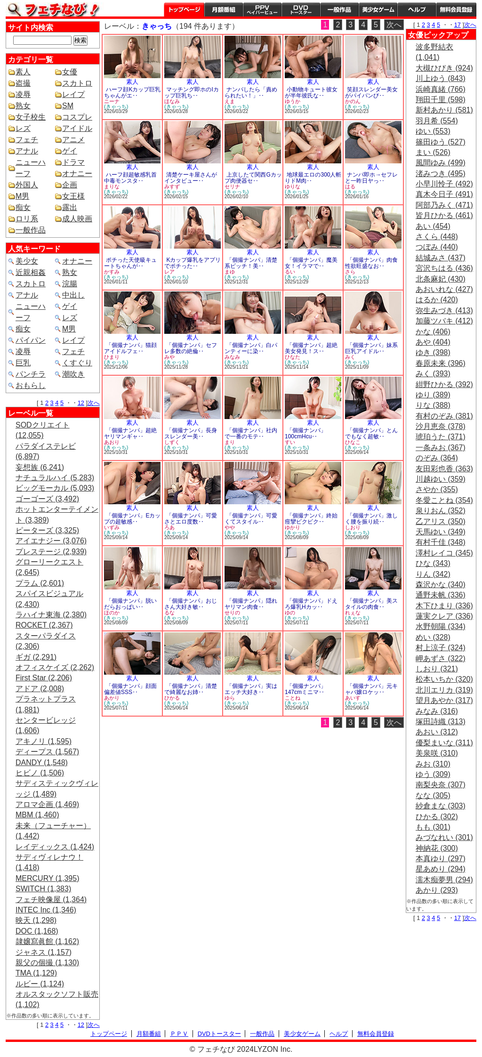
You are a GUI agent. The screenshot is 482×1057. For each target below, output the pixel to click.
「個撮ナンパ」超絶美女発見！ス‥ (311, 348)
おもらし (31, 385)
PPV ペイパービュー (262, 9)
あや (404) (433, 342)
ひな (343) (433, 563)
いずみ (112, 527)
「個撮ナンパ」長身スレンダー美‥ (190, 433)
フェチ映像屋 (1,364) (51, 900)
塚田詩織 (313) (441, 722)
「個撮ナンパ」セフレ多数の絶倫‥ (190, 348)
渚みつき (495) (441, 173)
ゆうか (292, 101)
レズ (23, 128)
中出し (73, 295)
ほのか (112, 612)
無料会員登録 (375, 1033)
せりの (232, 612)
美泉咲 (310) (437, 753)
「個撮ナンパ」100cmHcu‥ (305, 433)
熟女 (23, 106)
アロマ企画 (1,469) (47, 804)
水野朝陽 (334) (441, 626)
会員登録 (456, 9)
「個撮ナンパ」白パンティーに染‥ (251, 348)
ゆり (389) (433, 395)
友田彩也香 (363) (444, 469)
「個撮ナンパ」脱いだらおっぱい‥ (130, 603)
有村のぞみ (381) (444, 416)
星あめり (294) (441, 869)
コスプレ (77, 117)
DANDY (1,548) (42, 762)
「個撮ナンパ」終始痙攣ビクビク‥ (311, 518)
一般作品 (339, 9)
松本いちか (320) (444, 679)
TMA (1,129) (36, 973)
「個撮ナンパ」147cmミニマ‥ (305, 689)
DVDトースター (300, 9)
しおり (353, 527)
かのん (353, 101)
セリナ (232, 186)
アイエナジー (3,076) (51, 541)
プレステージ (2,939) (51, 552)
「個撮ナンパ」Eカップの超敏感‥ (132, 518)
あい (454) (433, 226)
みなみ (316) (437, 711)
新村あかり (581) (444, 110)
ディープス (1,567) (47, 752)
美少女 (27, 261)
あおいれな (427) (444, 289)
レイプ (73, 94)
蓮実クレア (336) (444, 616)
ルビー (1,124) (40, 984)
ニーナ (112, 101)
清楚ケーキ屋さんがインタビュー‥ (190, 177)
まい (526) (433, 152)
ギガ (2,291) (36, 657)
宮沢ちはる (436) (444, 268)
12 (81, 402)
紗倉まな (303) (441, 806)
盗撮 (23, 83)
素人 (23, 72)
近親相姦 (31, 272)
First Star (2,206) (44, 678)
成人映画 (77, 219)
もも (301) (433, 827)
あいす (353, 698)
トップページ (184, 9)
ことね (292, 698)
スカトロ (77, 83)
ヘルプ (416, 9)
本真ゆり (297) (441, 859)
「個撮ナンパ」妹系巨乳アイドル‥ (371, 348)
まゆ (230, 271)
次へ (94, 402)
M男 (22, 196)
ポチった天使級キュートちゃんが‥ (130, 263)
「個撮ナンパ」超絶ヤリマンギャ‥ (130, 433)
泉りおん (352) (441, 511)
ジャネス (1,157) (44, 952)
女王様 (73, 196)
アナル (27, 151)
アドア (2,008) (40, 689)
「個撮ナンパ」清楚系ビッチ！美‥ (251, 263)
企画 (69, 185)
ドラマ (73, 162)
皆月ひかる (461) (444, 215)
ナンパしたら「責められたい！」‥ (251, 92)
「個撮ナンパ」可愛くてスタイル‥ (251, 518)
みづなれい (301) (444, 837)
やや (230, 527)
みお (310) (433, 764)
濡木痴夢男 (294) (444, 880)
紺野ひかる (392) (444, 384)
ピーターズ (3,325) (47, 530)
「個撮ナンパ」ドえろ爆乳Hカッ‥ (311, 603)
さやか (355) (437, 489)
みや (169, 357)
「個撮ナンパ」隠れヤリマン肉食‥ (251, 603)
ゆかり (292, 527)
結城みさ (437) (441, 258)
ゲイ (69, 151)
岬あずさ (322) (441, 658)
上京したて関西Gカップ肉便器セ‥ (253, 177)
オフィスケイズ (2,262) (55, 667)
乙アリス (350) (441, 521)
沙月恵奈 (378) (441, 426)
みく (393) (433, 374)
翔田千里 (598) (441, 100)
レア (169, 271)
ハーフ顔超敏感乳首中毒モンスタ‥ (130, 177)
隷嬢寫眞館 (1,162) (47, 941)
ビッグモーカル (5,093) (55, 488)
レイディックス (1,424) (55, 847)
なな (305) (433, 795)
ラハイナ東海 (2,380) (51, 615)
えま (230, 101)
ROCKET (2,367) (44, 625)
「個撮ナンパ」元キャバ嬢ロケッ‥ (371, 689)
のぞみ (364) (437, 458)
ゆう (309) (433, 774)
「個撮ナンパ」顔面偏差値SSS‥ (130, 689)
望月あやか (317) (444, 700)
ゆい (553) (433, 131)
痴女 (23, 207)
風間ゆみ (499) (441, 163)
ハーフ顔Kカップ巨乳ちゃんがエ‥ (132, 92)
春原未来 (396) (441, 363)
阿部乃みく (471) (444, 205)
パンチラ (31, 374)
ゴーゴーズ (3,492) (47, 499)
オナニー (77, 173)
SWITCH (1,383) (43, 889)
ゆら (230, 698)
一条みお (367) (441, 448)
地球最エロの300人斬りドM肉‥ (313, 177)
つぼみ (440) (437, 247)
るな (169, 612)
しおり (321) (437, 669)
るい (290, 271)
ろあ (169, 527)
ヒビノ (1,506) (40, 773)
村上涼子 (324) (441, 648)
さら (350, 271)
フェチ (27, 140)
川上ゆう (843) (441, 78)
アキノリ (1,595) (44, 741)
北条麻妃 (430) (441, 279)
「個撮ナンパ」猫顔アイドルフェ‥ (130, 348)
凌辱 (23, 94)
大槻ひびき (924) (444, 68)
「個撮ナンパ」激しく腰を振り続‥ (371, 518)
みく (350, 357)
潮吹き (73, 374)
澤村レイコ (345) (444, 553)
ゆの (290, 612)
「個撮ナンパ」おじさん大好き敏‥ (190, 603)
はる (350, 186)
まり (230, 442)
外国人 (27, 185)
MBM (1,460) (37, 815)
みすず (172, 186)
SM (67, 106)
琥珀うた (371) (441, 437)
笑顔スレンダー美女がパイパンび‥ (371, 92)
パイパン (31, 340)
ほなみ (172, 101)
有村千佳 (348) (441, 542)
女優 (69, 72)
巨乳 (23, 363)
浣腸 (69, 284)
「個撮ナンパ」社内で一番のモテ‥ (251, 433)
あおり (112, 442)
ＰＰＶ (179, 1033)
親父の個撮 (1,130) (47, 963)
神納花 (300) (437, 848)
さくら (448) (437, 237)
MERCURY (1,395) (47, 878)
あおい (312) (437, 732)
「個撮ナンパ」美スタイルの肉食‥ (371, 603)
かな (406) (433, 332)
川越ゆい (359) (441, 479)
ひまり (112, 357)
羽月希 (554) (437, 121)
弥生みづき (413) (444, 311)
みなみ (232, 357)
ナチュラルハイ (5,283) (55, 478)
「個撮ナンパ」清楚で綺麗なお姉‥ (190, 689)
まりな (112, 186)
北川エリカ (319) (444, 690)
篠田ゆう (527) (441, 142)
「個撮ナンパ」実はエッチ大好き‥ (251, 689)
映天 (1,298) (36, 920)
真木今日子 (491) (444, 194)
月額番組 (223, 9)
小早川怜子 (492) (444, 184)
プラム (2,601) (40, 583)
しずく (172, 442)
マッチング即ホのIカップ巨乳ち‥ (191, 92)
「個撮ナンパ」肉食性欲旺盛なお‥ (371, 263)
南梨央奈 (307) (441, 785)
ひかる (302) (437, 817)
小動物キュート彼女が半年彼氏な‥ (311, 92)
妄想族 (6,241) (40, 467)
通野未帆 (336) (441, 595)
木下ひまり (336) (444, 606)
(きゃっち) (116, 106)
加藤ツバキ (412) (444, 321)
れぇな (353, 612)
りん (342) (433, 574)
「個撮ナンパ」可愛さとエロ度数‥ (190, 518)
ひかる (172, 698)
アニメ (73, 140)
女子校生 (31, 117)
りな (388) (433, 405)
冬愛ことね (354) (444, 500)
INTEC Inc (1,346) (46, 910)
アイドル (77, 128)
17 (457, 24)
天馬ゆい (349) (441, 532)
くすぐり (77, 363)
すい (290, 442)
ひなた (292, 357)
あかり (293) (437, 890)
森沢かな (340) (441, 585)
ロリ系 (27, 219)
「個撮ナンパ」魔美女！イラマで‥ (311, 263)
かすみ (112, 271)
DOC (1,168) (37, 931)
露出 (69, 207)
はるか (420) (437, 300)
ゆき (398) (433, 352)
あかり (112, 698)
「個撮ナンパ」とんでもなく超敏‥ (371, 433)
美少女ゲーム (378, 9)
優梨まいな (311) (444, 743)
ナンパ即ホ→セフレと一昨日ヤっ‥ (371, 177)
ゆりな (292, 186)
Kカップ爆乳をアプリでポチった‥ (192, 263)
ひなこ (353, 442)
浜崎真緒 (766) (441, 89)
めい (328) (433, 637)
